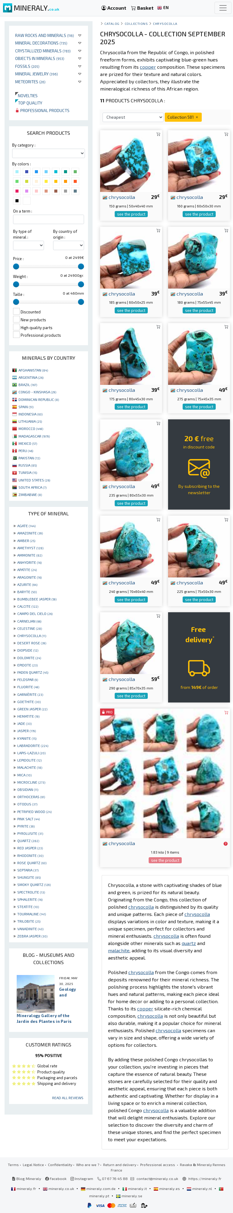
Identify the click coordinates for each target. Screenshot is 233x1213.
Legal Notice (33, 1164)
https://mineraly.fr (204, 1178)
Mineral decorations (41, 42)
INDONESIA (30, 414)
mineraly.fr (24, 1188)
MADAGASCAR (34, 436)
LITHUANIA (30, 421)
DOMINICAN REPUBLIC (39, 399)
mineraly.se (129, 1196)
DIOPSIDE (27, 650)
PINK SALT (28, 819)
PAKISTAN (29, 458)
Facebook (55, 1178)
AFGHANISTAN (33, 370)
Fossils (27, 66)
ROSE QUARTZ (31, 863)
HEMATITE (28, 716)
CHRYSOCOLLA (31, 635)
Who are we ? (87, 1164)
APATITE (27, 569)
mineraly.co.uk (59, 1188)
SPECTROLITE (31, 892)
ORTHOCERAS (31, 797)
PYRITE (26, 826)
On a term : (22, 211)
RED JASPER (30, 848)
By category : (23, 145)
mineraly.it (135, 1188)
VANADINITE (30, 929)
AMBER (26, 540)
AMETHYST (30, 548)
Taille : (18, 294)
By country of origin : (65, 234)
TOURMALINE (31, 914)
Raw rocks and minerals (44, 35)
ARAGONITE (29, 577)
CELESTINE (29, 628)
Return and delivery (119, 1164)
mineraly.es (167, 1188)
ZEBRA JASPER (32, 936)
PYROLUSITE (30, 833)
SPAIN (26, 407)
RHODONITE (30, 855)
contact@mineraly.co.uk (157, 1178)
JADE (24, 723)
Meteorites (30, 81)
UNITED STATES (34, 480)
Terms (13, 1164)
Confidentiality (60, 1164)
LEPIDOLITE (29, 760)
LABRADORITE (32, 745)
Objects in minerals (39, 58)
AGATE (26, 526)
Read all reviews (67, 1098)
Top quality (28, 102)
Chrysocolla (165, 23)
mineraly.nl (200, 1188)
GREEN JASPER (32, 709)
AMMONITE (29, 555)
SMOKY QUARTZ (34, 884)
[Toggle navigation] (222, 8)
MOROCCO (31, 428)
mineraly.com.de (98, 1188)
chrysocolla (119, 197)
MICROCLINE (31, 782)
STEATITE (28, 906)
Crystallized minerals (43, 50)
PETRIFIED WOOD (34, 811)
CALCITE (27, 606)
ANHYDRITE (29, 562)
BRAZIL (28, 384)
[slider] (16, 266)
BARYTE (27, 592)
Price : (18, 258)
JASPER (26, 731)
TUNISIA (28, 472)
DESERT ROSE (31, 643)
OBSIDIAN (27, 789)
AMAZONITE (30, 533)
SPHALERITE (29, 899)
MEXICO (28, 443)
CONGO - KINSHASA (37, 392)
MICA (24, 775)
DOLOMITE (29, 658)
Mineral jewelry (36, 73)
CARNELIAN (29, 621)
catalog (112, 23)
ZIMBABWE (30, 494)
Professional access (158, 1164)
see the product (131, 214)
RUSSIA (28, 465)
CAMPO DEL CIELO (34, 613)
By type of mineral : (22, 234)
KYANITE (26, 738)
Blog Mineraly (26, 1178)
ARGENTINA (31, 377)
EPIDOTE (27, 665)
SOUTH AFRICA (32, 487)
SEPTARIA (28, 870)
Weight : (20, 276)
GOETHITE (29, 701)
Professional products (42, 110)
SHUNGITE (29, 877)
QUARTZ (28, 840)
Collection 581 (183, 117)
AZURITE (27, 584)
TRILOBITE (28, 921)
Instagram (81, 1178)
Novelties (26, 95)
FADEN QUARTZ (32, 672)
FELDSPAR (27, 679)
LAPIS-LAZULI (31, 753)
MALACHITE (29, 767)
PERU (26, 450)
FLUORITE (28, 687)
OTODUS (27, 804)
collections (136, 23)
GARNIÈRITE (30, 694)
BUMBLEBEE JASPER (36, 599)
